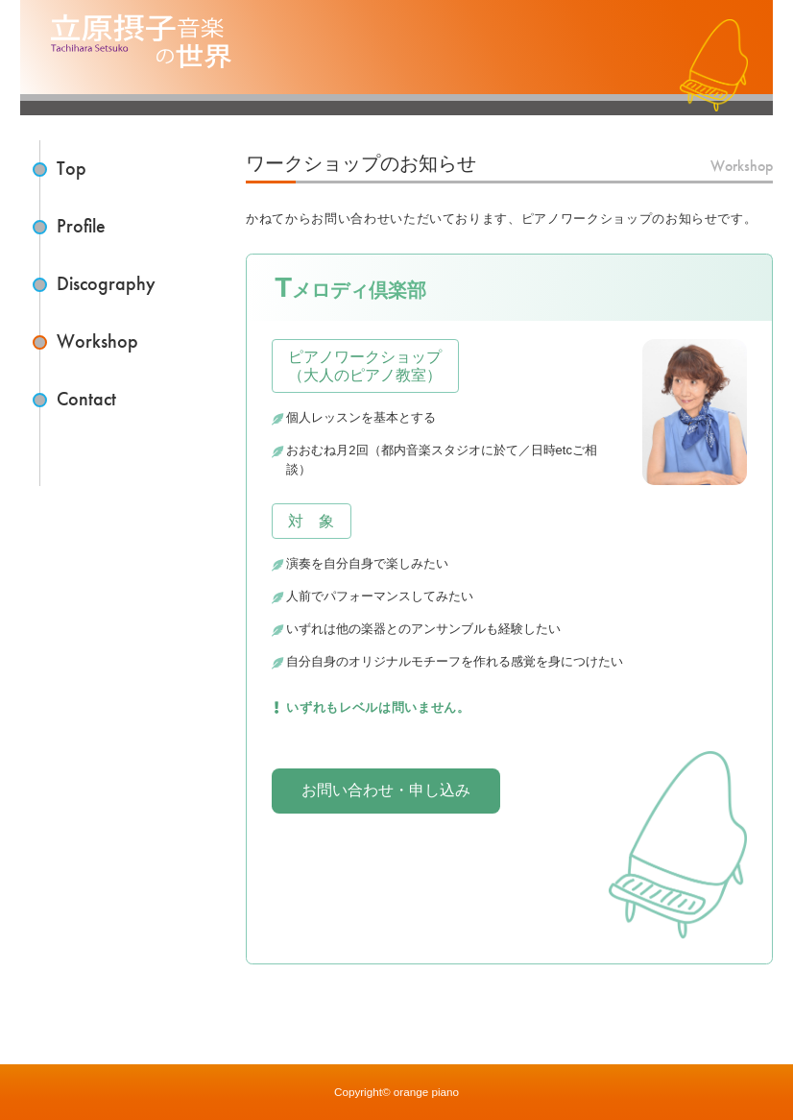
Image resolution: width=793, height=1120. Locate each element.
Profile (81, 226)
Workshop (97, 341)
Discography (106, 284)
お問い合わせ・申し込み (385, 790)
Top (71, 169)
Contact (86, 399)
